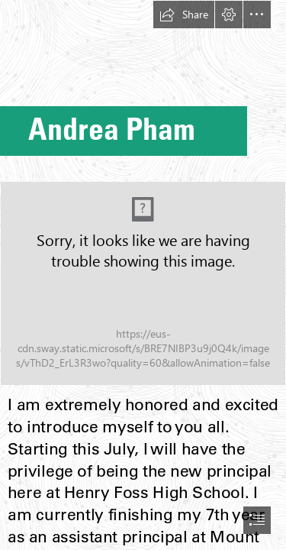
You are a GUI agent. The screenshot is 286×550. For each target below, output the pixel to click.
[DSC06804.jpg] (143, 283)
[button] (183, 14)
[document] (143, 275)
